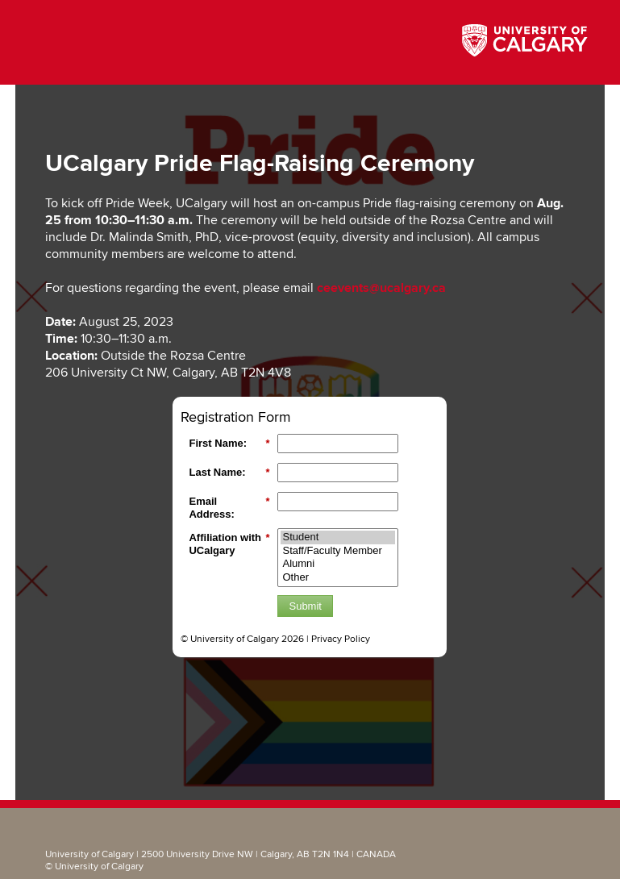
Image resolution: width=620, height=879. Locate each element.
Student (338, 537)
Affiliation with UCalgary (229, 543)
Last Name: (229, 472)
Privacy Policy (340, 639)
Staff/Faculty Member (338, 551)
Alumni (338, 564)
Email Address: (229, 507)
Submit (305, 606)
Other (338, 578)
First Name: (229, 443)
